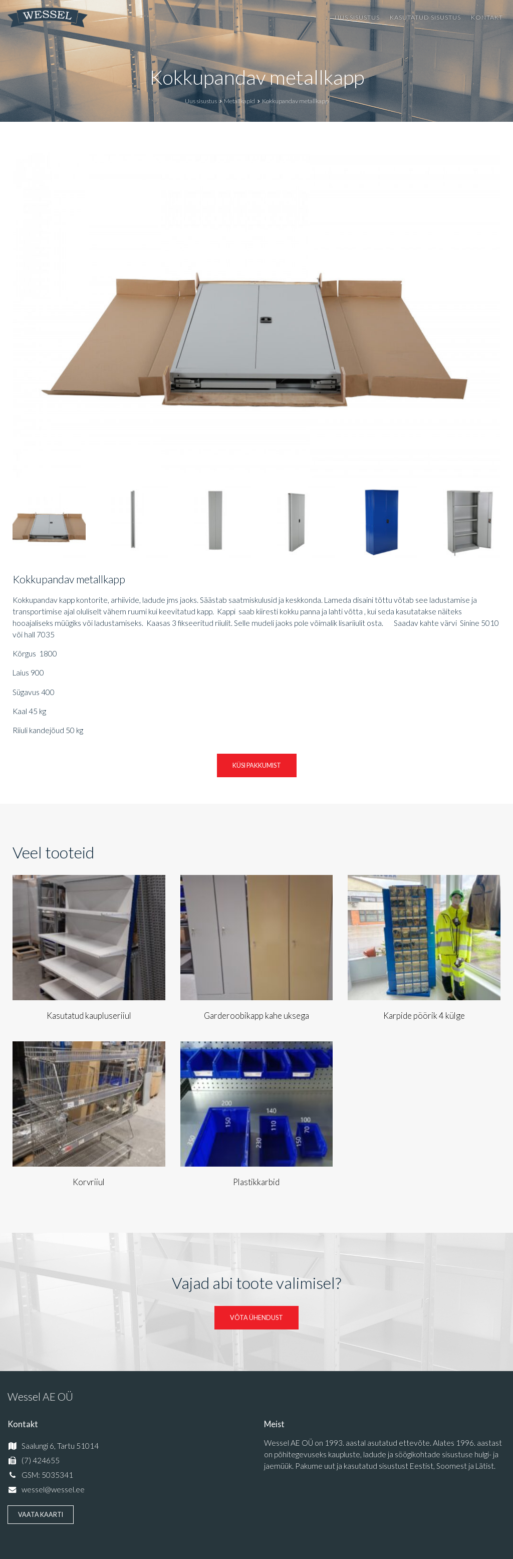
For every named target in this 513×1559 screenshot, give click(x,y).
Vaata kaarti (40, 1514)
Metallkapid (239, 101)
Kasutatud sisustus (425, 17)
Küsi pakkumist (256, 765)
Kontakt (487, 17)
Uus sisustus (357, 17)
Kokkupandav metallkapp (256, 77)
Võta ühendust (256, 1317)
